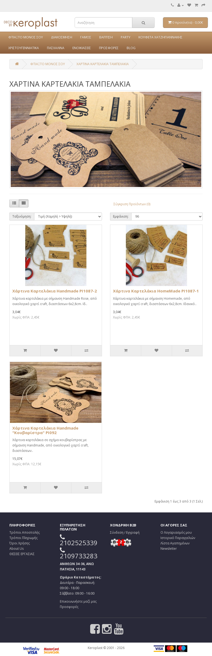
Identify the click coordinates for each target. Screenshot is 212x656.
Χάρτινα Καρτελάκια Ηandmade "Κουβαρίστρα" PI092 (45, 430)
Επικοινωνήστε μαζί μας (78, 601)
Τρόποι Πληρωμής (23, 538)
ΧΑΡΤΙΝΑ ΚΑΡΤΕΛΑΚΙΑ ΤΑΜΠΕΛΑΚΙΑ (102, 64)
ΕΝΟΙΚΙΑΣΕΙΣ (81, 48)
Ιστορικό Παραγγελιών (177, 538)
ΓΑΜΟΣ (85, 37)
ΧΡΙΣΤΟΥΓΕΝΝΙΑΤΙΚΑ (23, 48)
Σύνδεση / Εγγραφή (125, 532)
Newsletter (168, 548)
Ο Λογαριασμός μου (176, 532)
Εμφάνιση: (121, 216)
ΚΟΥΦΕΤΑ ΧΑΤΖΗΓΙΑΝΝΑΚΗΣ (160, 37)
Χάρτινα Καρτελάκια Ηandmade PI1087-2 (54, 291)
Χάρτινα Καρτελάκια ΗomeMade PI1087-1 (156, 291)
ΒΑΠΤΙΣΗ (106, 37)
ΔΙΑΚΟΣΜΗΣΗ (61, 37)
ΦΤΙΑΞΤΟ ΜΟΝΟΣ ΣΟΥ (25, 37)
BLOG (131, 48)
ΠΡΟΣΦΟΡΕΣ (109, 48)
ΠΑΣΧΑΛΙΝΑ (55, 48)
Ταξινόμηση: (21, 216)
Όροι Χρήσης (19, 543)
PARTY (125, 37)
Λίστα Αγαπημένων (174, 543)
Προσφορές (69, 606)
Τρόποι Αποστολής (24, 532)
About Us (16, 548)
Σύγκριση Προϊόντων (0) (132, 204)
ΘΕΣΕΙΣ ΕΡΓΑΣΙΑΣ (22, 554)
